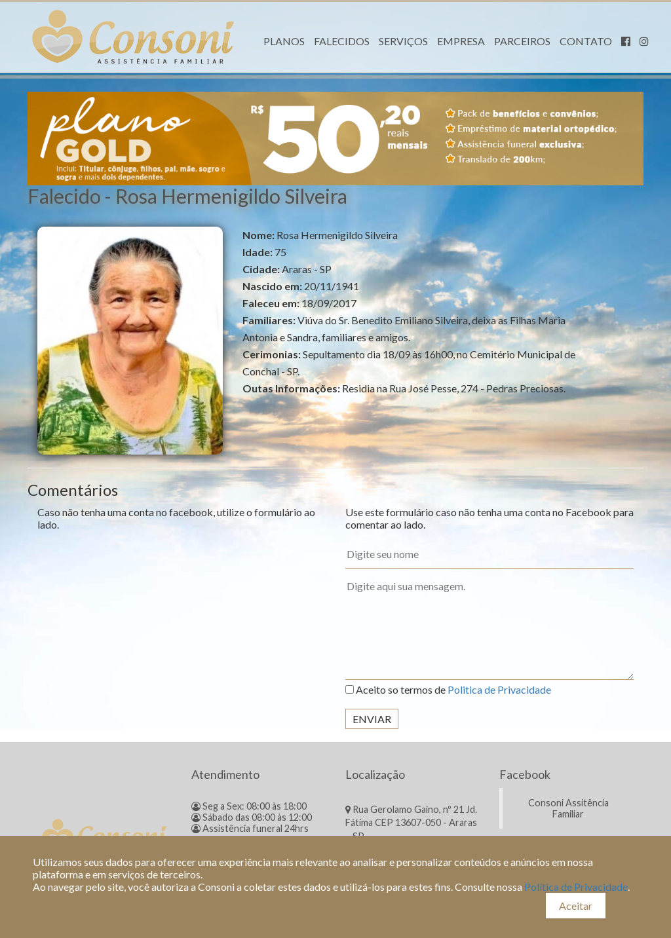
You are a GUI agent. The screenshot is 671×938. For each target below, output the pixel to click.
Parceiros (522, 41)
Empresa (461, 41)
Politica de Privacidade (499, 689)
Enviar (372, 719)
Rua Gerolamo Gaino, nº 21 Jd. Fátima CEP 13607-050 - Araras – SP (411, 823)
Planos (284, 41)
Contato (586, 41)
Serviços (403, 41)
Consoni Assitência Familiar (568, 808)
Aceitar (575, 905)
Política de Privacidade (576, 886)
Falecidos (342, 41)
